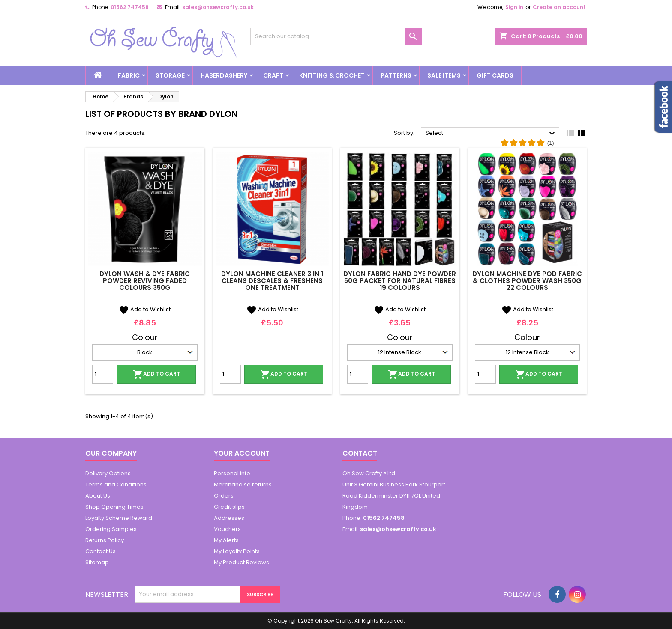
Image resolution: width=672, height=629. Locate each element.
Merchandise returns (243, 484)
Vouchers (227, 529)
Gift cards (495, 75)
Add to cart (156, 374)
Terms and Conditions (116, 484)
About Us (97, 496)
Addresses (229, 518)
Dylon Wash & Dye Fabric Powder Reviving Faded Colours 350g (144, 280)
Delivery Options (108, 473)
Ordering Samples (111, 529)
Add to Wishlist (145, 309)
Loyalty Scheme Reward (118, 518)
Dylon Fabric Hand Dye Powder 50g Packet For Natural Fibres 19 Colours (399, 280)
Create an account (559, 7)
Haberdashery (224, 75)
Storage (170, 75)
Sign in (514, 7)
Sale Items (444, 75)
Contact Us (100, 551)
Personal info (232, 473)
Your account (242, 453)
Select (491, 133)
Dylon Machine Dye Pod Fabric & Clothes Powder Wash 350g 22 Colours (527, 280)
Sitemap (97, 562)
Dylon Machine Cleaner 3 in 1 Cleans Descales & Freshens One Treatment (272, 280)
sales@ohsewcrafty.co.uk (218, 7)
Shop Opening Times (114, 507)
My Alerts (226, 540)
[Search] (336, 36)
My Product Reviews (241, 562)
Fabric (129, 75)
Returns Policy (104, 540)
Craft (273, 75)
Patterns (396, 75)
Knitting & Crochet (332, 75)
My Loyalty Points (237, 551)
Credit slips (229, 507)
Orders (224, 496)
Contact (359, 453)
